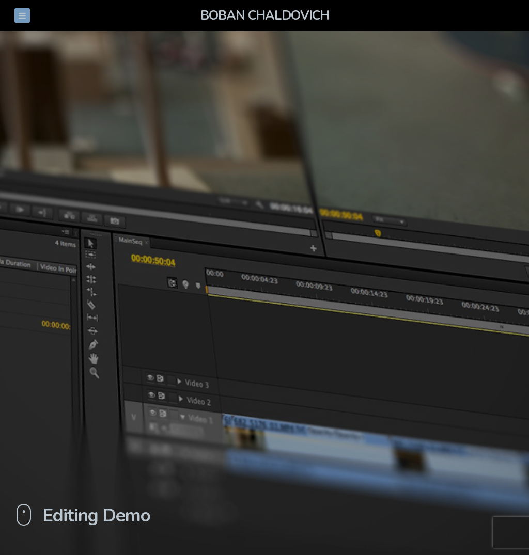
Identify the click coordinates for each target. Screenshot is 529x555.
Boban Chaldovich (264, 15)
